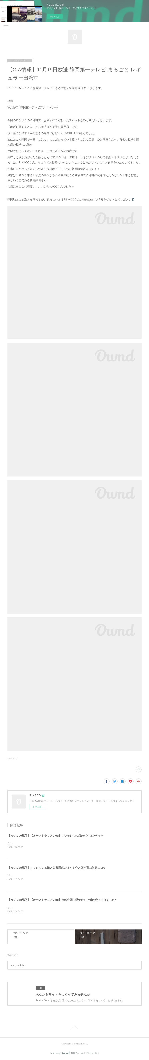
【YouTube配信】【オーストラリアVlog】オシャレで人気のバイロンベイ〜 (55, 835)
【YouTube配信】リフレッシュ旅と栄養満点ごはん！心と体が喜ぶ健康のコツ (56, 867)
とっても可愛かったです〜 (21, 907)
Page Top (74, 1028)
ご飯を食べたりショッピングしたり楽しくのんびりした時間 (39, 843)
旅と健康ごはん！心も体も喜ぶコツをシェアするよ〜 (36, 875)
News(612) (12, 758)
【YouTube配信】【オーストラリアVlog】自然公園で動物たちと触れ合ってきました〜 (62, 899)
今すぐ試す (55, 17)
